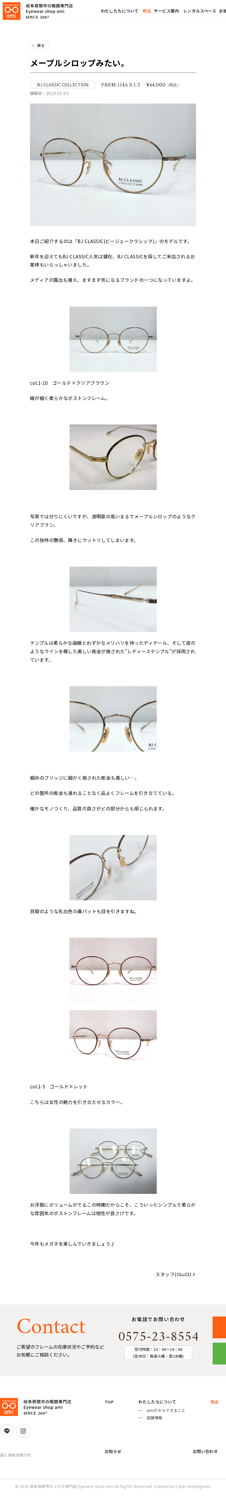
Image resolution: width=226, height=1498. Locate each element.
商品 (147, 11)
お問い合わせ (204, 1457)
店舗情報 (154, 1420)
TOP (109, 1403)
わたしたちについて (120, 11)
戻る (41, 45)
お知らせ (114, 1457)
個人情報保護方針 (15, 1456)
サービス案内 (166, 11)
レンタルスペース (199, 11)
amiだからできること (165, 1412)
